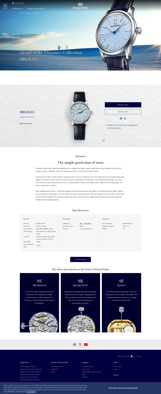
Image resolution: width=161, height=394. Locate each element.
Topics (115, 369)
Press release (117, 366)
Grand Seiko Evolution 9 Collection (31, 372)
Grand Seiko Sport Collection (29, 377)
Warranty (85, 377)
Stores (116, 375)
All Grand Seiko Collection (28, 366)
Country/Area (18, 3)
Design (53, 372)
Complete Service (87, 366)
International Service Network (91, 372)
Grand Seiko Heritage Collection (30, 374)
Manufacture (55, 369)
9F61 (81, 223)
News (116, 362)
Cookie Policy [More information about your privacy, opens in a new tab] (31, 392)
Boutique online (123, 105)
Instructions (87, 223)
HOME (22, 13)
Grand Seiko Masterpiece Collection (31, 369)
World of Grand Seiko (37, 8)
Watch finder (80, 259)
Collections (18, 8)
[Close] (157, 387)
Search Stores (123, 112)
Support (85, 362)
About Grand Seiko (57, 366)
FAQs (84, 374)
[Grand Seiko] (80, 6)
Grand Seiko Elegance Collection (30, 380)
